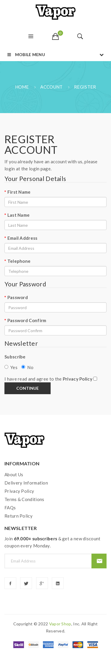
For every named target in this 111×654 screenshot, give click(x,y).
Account (51, 86)
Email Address (22, 238)
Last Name (18, 215)
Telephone (19, 261)
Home (22, 86)
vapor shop (60, 623)
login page (40, 168)
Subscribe (15, 356)
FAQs (10, 507)
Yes (10, 367)
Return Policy (18, 515)
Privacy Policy (19, 491)
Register (85, 86)
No (27, 367)
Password (17, 297)
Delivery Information (26, 482)
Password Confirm (26, 320)
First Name (19, 192)
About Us (13, 474)
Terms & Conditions (24, 499)
